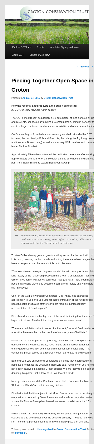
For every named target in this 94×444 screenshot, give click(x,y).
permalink (20, 433)
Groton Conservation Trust (58, 98)
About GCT (18, 55)
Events (40, 47)
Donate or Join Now (39, 55)
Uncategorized (45, 429)
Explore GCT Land (21, 47)
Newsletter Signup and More (64, 47)
